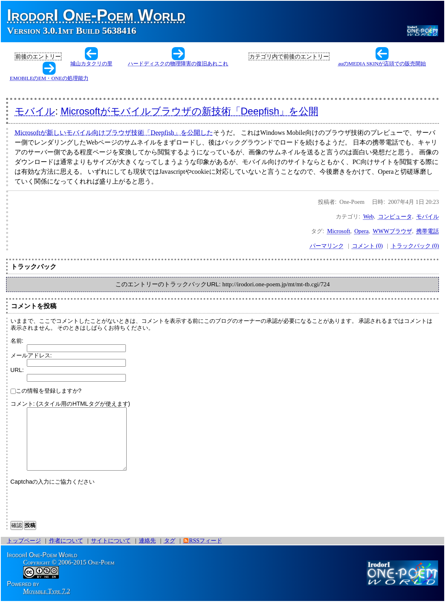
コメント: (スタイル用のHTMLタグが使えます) (70, 403)
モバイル (35, 111)
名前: (17, 340)
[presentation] (72, 513)
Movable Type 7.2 (46, 603)
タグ (169, 552)
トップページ (24, 552)
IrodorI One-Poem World (96, 15)
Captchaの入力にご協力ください (53, 494)
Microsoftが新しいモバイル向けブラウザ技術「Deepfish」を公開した (114, 132)
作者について (66, 552)
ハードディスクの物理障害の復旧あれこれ (178, 64)
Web (368, 216)
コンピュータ (395, 216)
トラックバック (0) (415, 245)
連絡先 (147, 552)
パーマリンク (327, 245)
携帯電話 (427, 231)
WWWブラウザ (392, 231)
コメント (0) (367, 245)
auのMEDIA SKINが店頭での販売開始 (382, 64)
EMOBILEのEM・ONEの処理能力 (49, 78)
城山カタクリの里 (91, 64)
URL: (17, 370)
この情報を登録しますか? (46, 390)
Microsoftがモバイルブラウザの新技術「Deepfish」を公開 (189, 111)
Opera (361, 231)
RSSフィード (205, 552)
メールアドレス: (31, 355)
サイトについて (111, 552)
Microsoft (338, 231)
